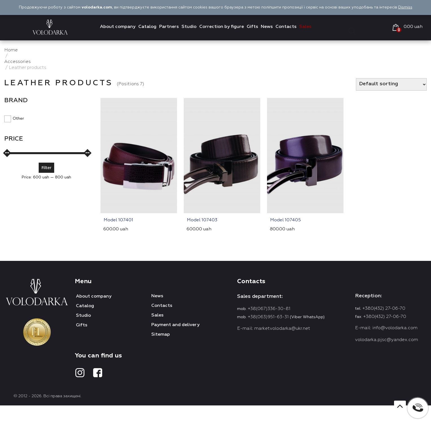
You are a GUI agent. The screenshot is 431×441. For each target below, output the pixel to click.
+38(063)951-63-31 (268, 317)
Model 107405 (285, 220)
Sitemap (160, 334)
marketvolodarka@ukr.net (282, 328)
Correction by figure (221, 27)
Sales (305, 27)
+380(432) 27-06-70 (383, 308)
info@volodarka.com (394, 328)
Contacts (285, 27)
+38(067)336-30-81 (269, 309)
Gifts (252, 27)
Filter (46, 167)
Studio (188, 27)
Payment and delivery (175, 325)
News (267, 27)
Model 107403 (202, 220)
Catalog (147, 27)
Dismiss (405, 7)
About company (117, 27)
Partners (169, 27)
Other (14, 118)
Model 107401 (118, 220)
